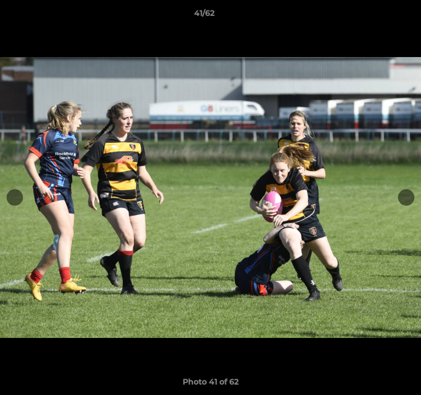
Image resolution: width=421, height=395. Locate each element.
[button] (381, 16)
